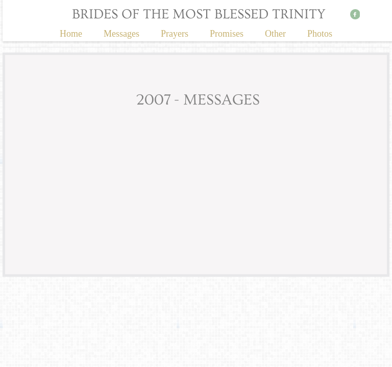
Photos (319, 34)
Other (275, 34)
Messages (121, 34)
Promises (226, 34)
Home (71, 34)
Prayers (174, 34)
